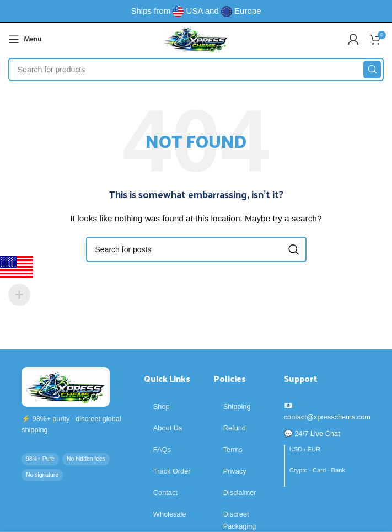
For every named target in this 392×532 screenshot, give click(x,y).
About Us (167, 428)
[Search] (196, 69)
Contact (165, 492)
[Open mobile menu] (25, 39)
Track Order (172, 471)
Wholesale (169, 514)
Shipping (237, 406)
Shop (161, 406)
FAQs (162, 449)
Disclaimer (239, 492)
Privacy (234, 471)
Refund (234, 428)
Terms (233, 449)
